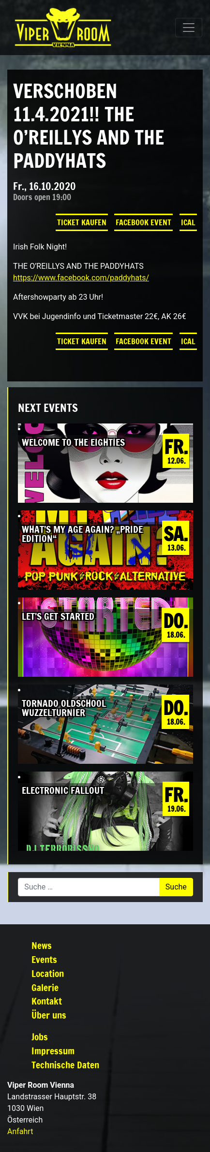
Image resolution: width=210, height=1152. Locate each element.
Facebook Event (143, 222)
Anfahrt (20, 1131)
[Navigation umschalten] (188, 27)
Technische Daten (65, 1064)
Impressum (53, 1050)
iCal (188, 222)
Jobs (39, 1036)
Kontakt (46, 1000)
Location (47, 973)
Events (44, 959)
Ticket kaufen (81, 222)
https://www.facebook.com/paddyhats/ (81, 277)
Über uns (48, 1014)
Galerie (45, 987)
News (41, 945)
